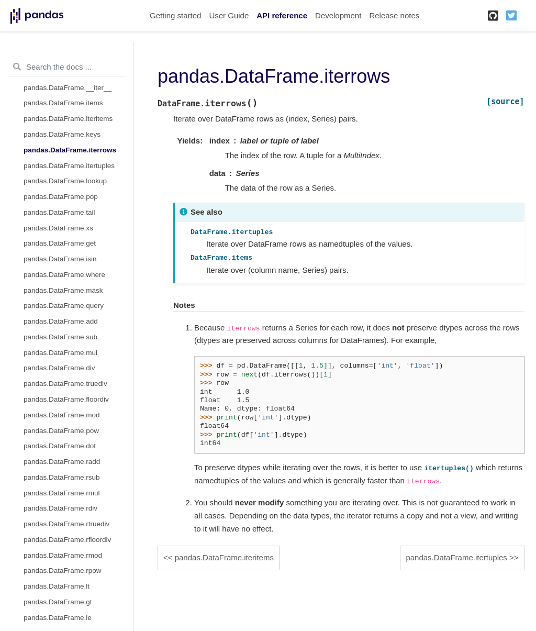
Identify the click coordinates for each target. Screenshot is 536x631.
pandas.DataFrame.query (64, 305)
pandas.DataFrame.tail (59, 212)
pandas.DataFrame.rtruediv (66, 524)
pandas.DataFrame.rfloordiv (67, 540)
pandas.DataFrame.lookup (65, 181)
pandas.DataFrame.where (64, 275)
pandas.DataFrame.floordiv (66, 399)
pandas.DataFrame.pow (61, 431)
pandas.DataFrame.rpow (63, 570)
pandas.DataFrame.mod (62, 415)
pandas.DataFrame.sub (60, 337)
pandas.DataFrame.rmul (62, 493)
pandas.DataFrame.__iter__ (67, 88)
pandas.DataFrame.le (58, 618)
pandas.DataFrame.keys (62, 134)
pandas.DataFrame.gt (58, 602)
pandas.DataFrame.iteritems (68, 119)
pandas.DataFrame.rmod (63, 555)
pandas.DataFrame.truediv (65, 384)
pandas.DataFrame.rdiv (60, 508)
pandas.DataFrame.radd (62, 462)
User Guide (229, 15)
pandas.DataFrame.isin (60, 259)
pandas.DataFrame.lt (57, 586)
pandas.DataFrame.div (59, 368)
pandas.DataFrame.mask (63, 290)
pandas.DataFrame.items (63, 103)
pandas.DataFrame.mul (60, 353)
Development (338, 15)
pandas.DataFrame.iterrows (70, 150)
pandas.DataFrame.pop (61, 197)
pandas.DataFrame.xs (58, 228)
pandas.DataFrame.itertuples (69, 166)
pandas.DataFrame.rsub (62, 477)
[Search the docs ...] (67, 67)
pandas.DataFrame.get (60, 243)
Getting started (175, 15)
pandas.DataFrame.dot (60, 446)
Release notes (394, 15)
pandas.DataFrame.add (61, 321)
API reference (281, 15)
